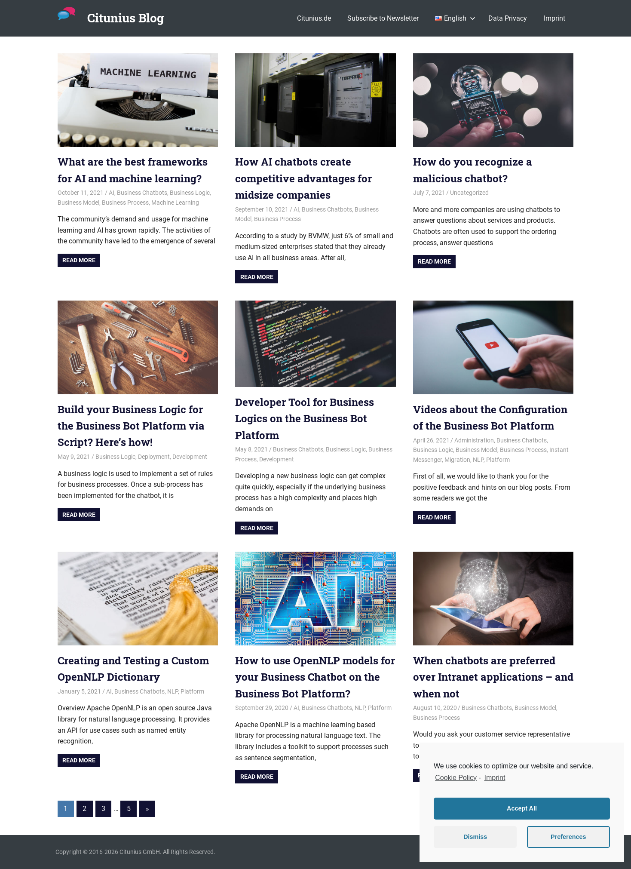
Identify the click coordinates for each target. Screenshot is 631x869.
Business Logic (190, 192)
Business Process (125, 202)
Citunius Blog (125, 18)
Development (189, 456)
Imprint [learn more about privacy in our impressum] (494, 777)
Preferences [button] (568, 836)
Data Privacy (507, 18)
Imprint (554, 18)
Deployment (154, 456)
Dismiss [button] (475, 836)
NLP (478, 459)
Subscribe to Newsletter (383, 18)
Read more (78, 260)
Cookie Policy (456, 777)
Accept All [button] (522, 808)
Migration (457, 459)
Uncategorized (469, 192)
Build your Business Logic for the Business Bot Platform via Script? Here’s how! (131, 425)
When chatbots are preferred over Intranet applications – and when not (493, 677)
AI (111, 192)
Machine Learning (175, 202)
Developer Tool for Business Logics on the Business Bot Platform (304, 418)
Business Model (78, 202)
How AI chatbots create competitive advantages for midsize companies (303, 178)
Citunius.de (314, 18)
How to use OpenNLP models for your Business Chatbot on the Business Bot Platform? (315, 677)
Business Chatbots (142, 192)
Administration (474, 440)
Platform (498, 459)
